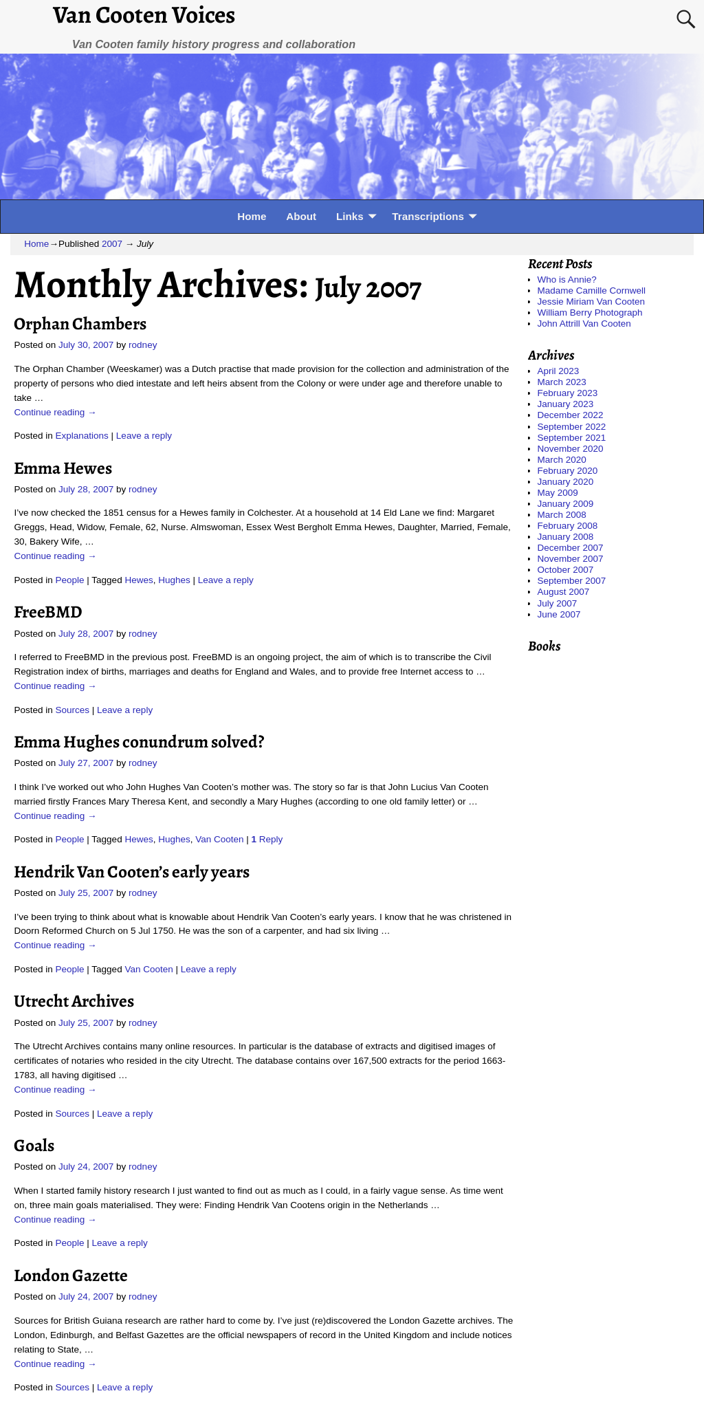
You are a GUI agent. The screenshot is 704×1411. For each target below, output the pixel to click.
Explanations (82, 435)
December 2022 (571, 415)
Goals (34, 1145)
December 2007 (571, 548)
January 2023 (566, 404)
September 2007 (572, 581)
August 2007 (564, 592)
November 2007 (571, 559)
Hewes (138, 580)
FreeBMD (48, 612)
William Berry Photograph (590, 312)
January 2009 (566, 504)
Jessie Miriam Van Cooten (592, 301)
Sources (73, 710)
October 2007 (566, 570)
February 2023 (568, 393)
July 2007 (558, 603)
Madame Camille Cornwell (592, 290)
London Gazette (71, 1275)
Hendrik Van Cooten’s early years (132, 872)
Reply (267, 839)
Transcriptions (428, 216)
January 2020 (566, 482)
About (301, 216)
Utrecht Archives (74, 1001)
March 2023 (562, 382)
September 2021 (572, 438)
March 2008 (562, 515)
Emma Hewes (63, 468)
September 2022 (572, 427)
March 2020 (562, 460)
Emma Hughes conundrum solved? (139, 742)
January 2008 (566, 537)
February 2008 (568, 526)
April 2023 (559, 371)
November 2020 (571, 449)
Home (251, 216)
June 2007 (559, 614)
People (70, 580)
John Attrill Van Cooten (584, 323)
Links (350, 216)
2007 (112, 244)
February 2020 (568, 471)
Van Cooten (219, 839)
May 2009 (558, 493)
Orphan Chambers (80, 323)
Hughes (174, 580)
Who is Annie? (567, 279)
